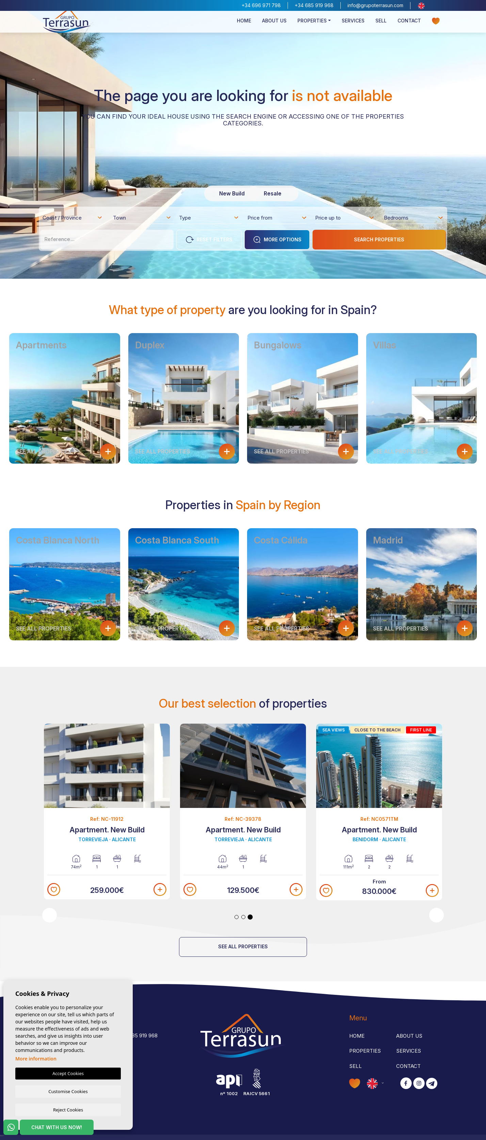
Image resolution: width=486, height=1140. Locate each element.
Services (353, 26)
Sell (381, 26)
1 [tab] (236, 917)
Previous (49, 915)
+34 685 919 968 (314, 5)
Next (436, 915)
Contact (409, 26)
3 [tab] (250, 916)
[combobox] (72, 217)
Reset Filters (209, 239)
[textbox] (74, 219)
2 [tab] (243, 917)
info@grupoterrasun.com (375, 5)
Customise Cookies (67, 1091)
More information (35, 1058)
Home (244, 26)
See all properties (243, 946)
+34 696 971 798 (261, 5)
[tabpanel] (243, 811)
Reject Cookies (68, 1109)
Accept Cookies (68, 1073)
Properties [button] (312, 26)
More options (277, 239)
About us (274, 26)
